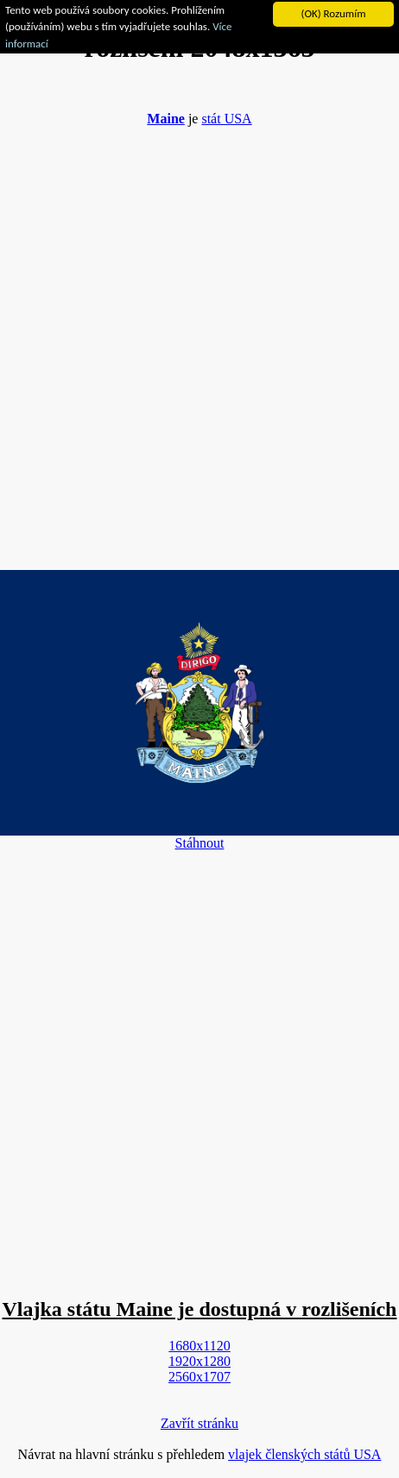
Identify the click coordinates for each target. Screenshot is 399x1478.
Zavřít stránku (199, 1423)
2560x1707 (199, 1376)
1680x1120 (199, 1345)
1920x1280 (199, 1361)
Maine (166, 118)
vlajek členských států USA (304, 1454)
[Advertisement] (199, 340)
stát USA (226, 118)
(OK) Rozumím (333, 13)
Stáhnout (200, 843)
